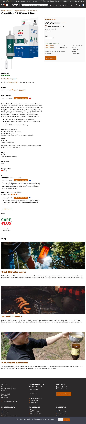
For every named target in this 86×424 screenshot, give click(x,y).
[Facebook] (57, 388)
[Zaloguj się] (76, 5)
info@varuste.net (34, 389)
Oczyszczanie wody (20, 11)
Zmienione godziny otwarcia (10, 401)
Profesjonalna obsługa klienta (50, 1)
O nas (59, 415)
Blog (59, 410)
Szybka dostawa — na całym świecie (26, 1)
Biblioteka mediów (62, 414)
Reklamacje (5, 412)
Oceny (6, 1)
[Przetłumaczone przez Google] (7, 98)
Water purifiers (32, 11)
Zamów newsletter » (64, 394)
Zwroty (4, 410)
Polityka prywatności (35, 414)
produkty (63, 5)
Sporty (53, 5)
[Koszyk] (80, 5)
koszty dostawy (64, 22)
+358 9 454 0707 (36, 387)
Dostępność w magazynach (9, 79)
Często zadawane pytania (36, 398)
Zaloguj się (32, 410)
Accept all (66, 420)
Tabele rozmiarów (62, 412)
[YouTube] (65, 388)
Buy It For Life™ (80, 1)
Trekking (10, 11)
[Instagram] (61, 388)
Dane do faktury (34, 402)
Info (72, 5)
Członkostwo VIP (34, 412)
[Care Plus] (6, 225)
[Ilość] (48, 38)
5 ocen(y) (22, 90)
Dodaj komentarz (7, 209)
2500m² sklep (67, 1)
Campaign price (50, 19)
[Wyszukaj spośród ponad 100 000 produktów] (34, 5)
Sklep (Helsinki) (50, 45)
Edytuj (60, 420)
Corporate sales (34, 400)
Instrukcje (5, 414)
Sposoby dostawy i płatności (10, 415)
